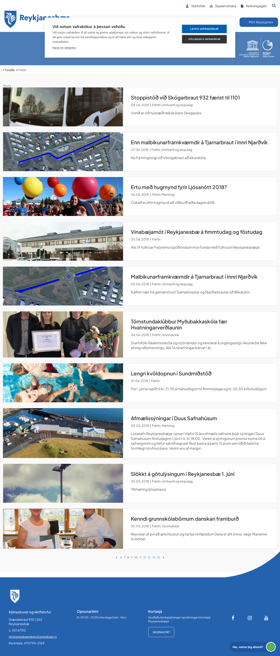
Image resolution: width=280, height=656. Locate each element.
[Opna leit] (274, 5)
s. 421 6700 (17, 630)
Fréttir (22, 70)
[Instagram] (250, 618)
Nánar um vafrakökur (64, 47)
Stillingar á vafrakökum (204, 39)
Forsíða (9, 70)
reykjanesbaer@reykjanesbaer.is (33, 637)
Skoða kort (161, 632)
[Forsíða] (37, 20)
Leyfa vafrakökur (204, 28)
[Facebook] (233, 618)
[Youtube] (266, 618)
